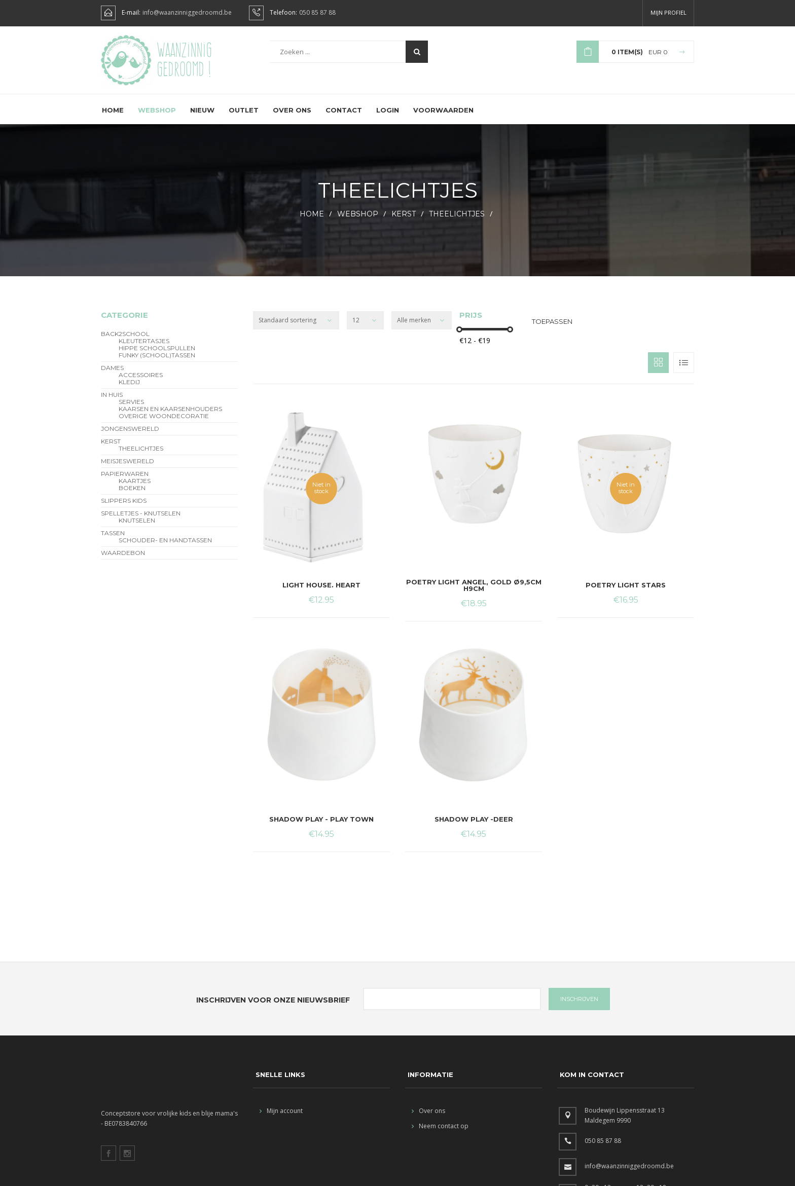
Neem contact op (440, 1133)
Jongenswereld (130, 436)
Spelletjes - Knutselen (140, 521)
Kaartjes (135, 488)
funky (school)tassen (157, 362)
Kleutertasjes (144, 348)
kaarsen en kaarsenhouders (170, 416)
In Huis (112, 402)
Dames (112, 375)
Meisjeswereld (127, 468)
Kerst (403, 221)
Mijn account (281, 1118)
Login (387, 118)
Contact (344, 118)
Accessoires (141, 382)
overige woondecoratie (164, 423)
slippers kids (124, 508)
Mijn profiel (668, 12)
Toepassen (552, 329)
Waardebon (123, 560)
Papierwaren (125, 481)
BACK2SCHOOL (125, 341)
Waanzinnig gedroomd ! (184, 60)
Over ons (292, 118)
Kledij (129, 389)
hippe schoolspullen (157, 355)
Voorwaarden (443, 118)
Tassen (113, 540)
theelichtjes (457, 221)
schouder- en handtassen (165, 547)
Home (113, 118)
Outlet (244, 118)
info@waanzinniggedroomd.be (187, 12)
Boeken (132, 495)
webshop (357, 221)
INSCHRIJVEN (579, 1006)
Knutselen (137, 528)
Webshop (157, 118)
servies (131, 409)
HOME (312, 221)
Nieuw (202, 118)
